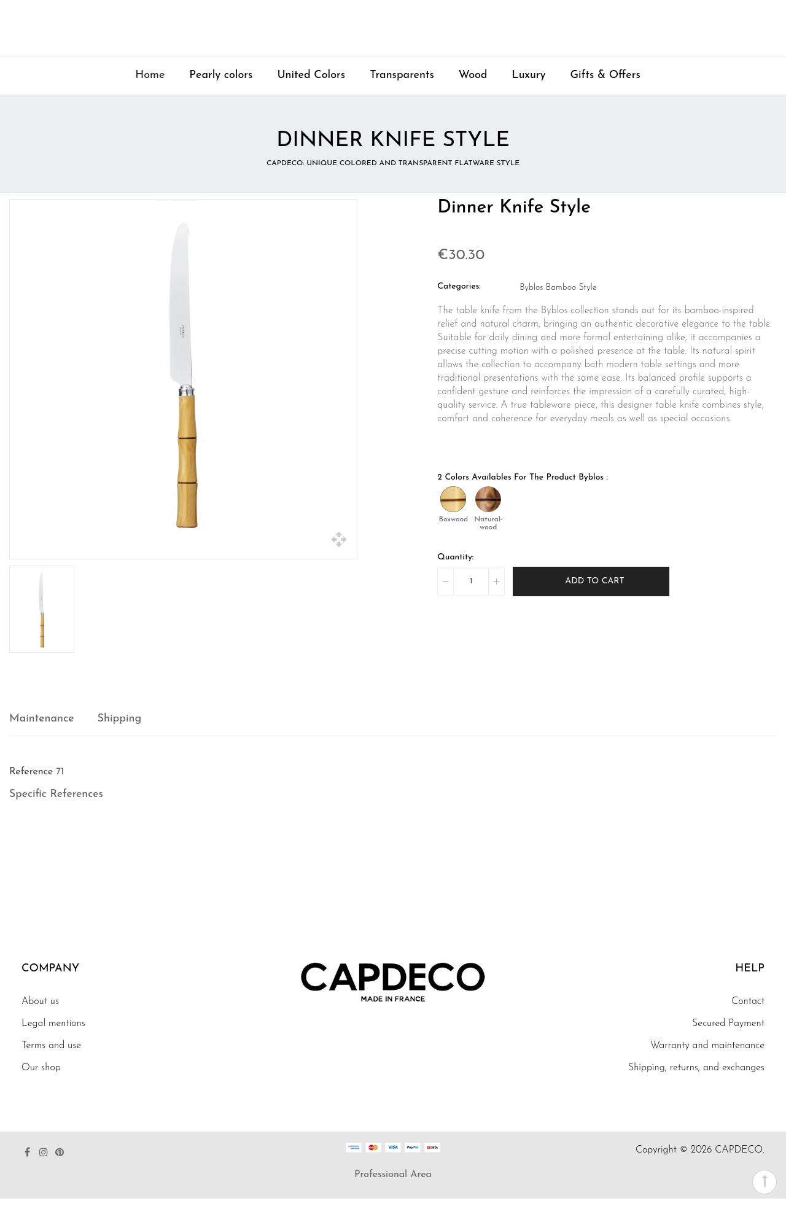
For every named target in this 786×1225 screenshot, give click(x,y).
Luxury (529, 101)
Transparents (402, 101)
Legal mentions (53, 1050)
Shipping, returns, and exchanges (696, 1094)
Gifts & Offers (605, 101)
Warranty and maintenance (707, 1072)
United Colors (311, 101)
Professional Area (393, 1201)
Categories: (459, 312)
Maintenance (41, 745)
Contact (748, 1028)
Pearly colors (220, 101)
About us (40, 1028)
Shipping (120, 745)
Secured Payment (728, 1050)
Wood (473, 101)
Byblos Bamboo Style (557, 314)
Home (150, 101)
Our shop (41, 1094)
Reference (31, 798)
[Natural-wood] (488, 526)
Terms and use (51, 1072)
